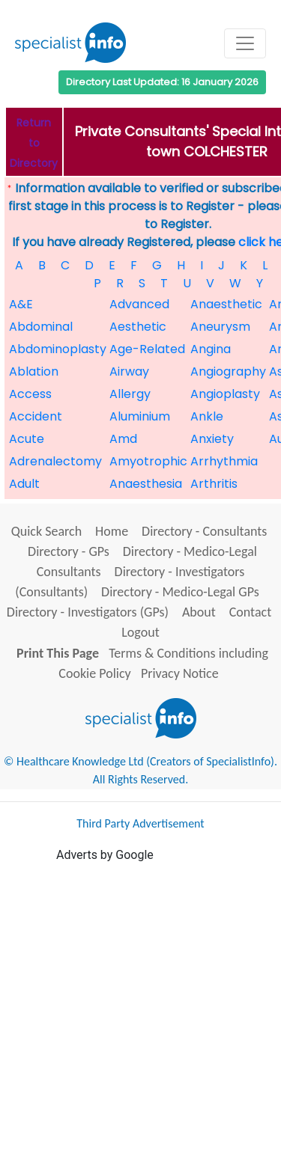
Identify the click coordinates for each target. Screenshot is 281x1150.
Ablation (33, 371)
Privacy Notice (180, 673)
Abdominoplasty (57, 349)
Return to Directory (34, 143)
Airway (129, 371)
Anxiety (212, 438)
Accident (35, 416)
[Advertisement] (140, 1004)
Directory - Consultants (204, 531)
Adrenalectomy (55, 461)
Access (30, 394)
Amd (123, 438)
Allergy (130, 394)
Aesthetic (137, 326)
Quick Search (46, 531)
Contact (250, 612)
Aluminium (139, 416)
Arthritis (214, 483)
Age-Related (147, 349)
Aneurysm (220, 326)
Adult (24, 483)
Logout (140, 632)
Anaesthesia (145, 483)
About (199, 612)
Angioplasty (225, 394)
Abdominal (41, 326)
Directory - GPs (68, 551)
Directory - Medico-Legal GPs (180, 592)
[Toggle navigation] (245, 43)
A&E (21, 304)
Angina (210, 349)
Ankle (206, 416)
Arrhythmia (224, 461)
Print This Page (57, 653)
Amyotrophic (148, 461)
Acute (26, 438)
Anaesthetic (226, 304)
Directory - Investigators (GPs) (88, 612)
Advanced (139, 304)
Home (111, 531)
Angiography (228, 371)
